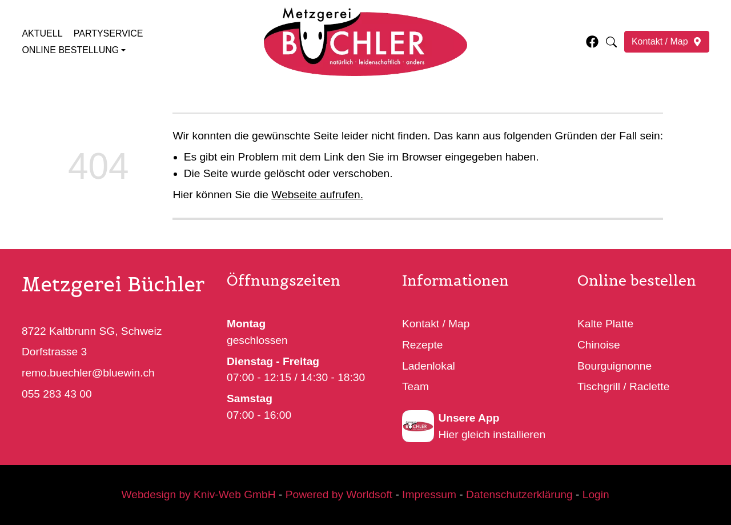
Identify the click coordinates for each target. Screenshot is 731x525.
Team (415, 386)
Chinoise (598, 345)
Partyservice (108, 33)
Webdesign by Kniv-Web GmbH (199, 494)
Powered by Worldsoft (339, 494)
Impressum (430, 494)
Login (596, 494)
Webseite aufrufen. (317, 195)
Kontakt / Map (435, 324)
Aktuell (42, 33)
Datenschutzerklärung (519, 494)
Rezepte (422, 345)
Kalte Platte (605, 324)
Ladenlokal (428, 365)
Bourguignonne (614, 365)
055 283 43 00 (57, 394)
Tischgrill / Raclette (623, 386)
